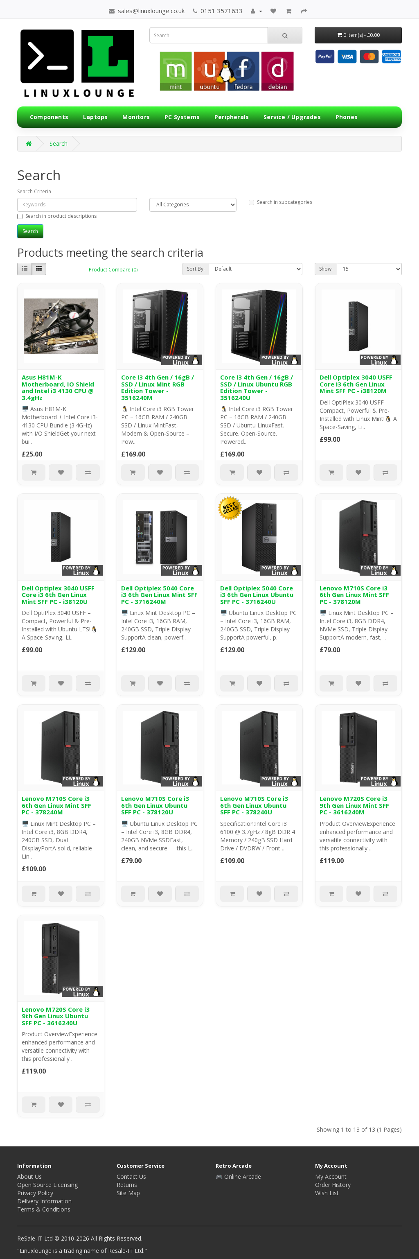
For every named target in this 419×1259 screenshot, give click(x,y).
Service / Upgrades (292, 117)
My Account (331, 1176)
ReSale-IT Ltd (35, 1238)
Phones (347, 117)
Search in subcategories (280, 202)
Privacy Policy (35, 1193)
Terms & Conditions (43, 1209)
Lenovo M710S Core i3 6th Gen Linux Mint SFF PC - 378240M (56, 805)
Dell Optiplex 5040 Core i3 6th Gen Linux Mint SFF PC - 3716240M (159, 595)
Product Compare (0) (113, 269)
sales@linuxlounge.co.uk (147, 11)
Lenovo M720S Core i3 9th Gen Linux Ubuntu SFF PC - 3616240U (56, 1016)
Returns (127, 1185)
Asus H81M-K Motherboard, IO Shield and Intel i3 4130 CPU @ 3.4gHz (58, 387)
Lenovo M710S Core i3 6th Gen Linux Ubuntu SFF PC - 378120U (155, 805)
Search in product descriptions (57, 215)
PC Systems (182, 117)
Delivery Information (44, 1201)
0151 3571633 (218, 11)
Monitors (136, 117)
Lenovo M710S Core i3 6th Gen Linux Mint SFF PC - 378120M (354, 595)
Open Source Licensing (47, 1185)
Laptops (95, 117)
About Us (29, 1176)
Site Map (128, 1193)
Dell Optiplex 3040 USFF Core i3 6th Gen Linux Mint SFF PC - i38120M (356, 384)
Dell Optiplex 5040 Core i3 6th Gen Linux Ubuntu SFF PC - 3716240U (256, 595)
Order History (333, 1185)
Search (59, 143)
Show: (326, 268)
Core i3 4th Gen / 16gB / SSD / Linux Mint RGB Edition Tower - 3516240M (157, 387)
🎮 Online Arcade (238, 1176)
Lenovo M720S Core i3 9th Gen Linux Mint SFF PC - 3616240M (354, 805)
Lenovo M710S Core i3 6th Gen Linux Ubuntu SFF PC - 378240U (254, 805)
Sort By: (196, 268)
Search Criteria (34, 191)
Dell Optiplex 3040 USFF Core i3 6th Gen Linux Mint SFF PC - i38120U (58, 595)
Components (49, 117)
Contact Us (131, 1176)
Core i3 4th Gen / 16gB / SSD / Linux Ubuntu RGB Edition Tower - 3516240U (256, 387)
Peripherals (231, 117)
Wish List (327, 1193)
